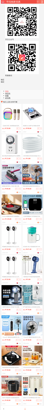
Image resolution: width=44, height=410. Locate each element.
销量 (7, 96)
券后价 (7, 93)
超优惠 (7, 98)
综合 (7, 91)
